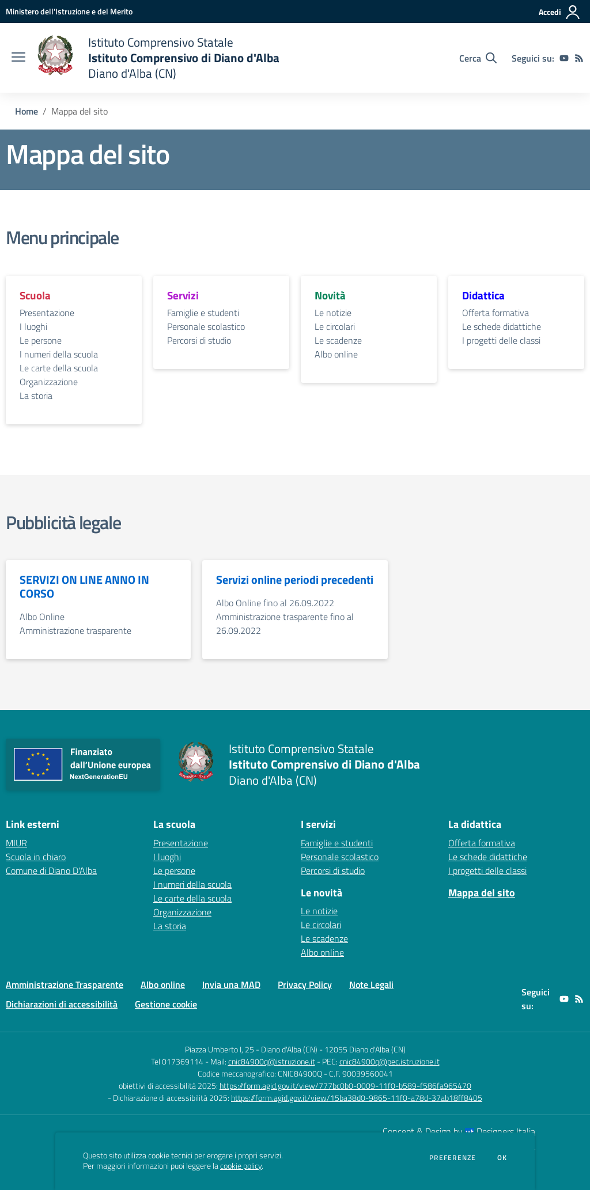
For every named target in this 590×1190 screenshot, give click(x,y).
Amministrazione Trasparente (64, 984)
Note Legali (371, 984)
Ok (502, 1157)
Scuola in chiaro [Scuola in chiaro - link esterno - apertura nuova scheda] (36, 857)
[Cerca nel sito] (478, 58)
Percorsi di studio (199, 340)
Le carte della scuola (59, 368)
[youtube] (564, 58)
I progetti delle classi (501, 340)
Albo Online (42, 616)
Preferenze (452, 1157)
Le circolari (335, 326)
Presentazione (47, 313)
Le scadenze (338, 340)
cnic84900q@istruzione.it (271, 1061)
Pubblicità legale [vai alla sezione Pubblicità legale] (63, 522)
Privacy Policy (305, 984)
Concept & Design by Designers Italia (459, 1131)
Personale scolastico (206, 326)
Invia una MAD (231, 984)
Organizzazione (49, 382)
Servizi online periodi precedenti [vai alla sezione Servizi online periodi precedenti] (294, 580)
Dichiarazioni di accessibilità (62, 1004)
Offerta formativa (495, 313)
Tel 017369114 (177, 1061)
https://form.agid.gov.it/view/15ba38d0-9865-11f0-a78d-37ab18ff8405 (356, 1098)
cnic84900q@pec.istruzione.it (389, 1061)
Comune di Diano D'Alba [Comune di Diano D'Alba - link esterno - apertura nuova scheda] (51, 870)
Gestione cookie (166, 1004)
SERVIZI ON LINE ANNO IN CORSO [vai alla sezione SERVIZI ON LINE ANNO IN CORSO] (84, 586)
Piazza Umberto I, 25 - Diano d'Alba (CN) (251, 1049)
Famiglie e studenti (203, 313)
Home (26, 111)
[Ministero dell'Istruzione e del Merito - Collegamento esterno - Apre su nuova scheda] (69, 11)
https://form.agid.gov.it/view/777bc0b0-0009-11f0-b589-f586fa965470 (345, 1085)
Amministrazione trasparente (75, 630)
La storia (36, 395)
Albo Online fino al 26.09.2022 (275, 603)
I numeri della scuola (59, 354)
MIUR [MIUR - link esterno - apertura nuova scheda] (16, 843)
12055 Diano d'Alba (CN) (365, 1049)
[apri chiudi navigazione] (18, 58)
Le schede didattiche (501, 326)
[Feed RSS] (579, 58)
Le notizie (333, 313)
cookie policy (241, 1165)
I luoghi (33, 326)
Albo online (336, 354)
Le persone (41, 340)
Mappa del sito (481, 892)
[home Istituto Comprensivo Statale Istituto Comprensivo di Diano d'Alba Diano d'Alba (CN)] (158, 58)
